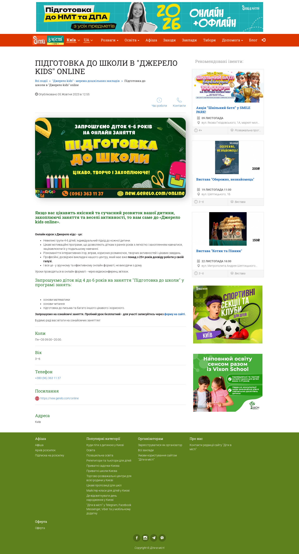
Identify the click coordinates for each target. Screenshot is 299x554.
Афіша (151, 40)
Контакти (179, 102)
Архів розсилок (45, 450)
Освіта (132, 40)
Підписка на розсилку (49, 455)
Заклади (189, 40)
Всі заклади (146, 450)
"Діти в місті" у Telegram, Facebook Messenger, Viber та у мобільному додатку (108, 509)
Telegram (153, 538)
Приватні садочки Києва (102, 465)
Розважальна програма (246, 130)
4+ (198, 131)
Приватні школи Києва (101, 471)
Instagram (145, 538)
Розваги (109, 40)
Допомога (232, 40)
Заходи (169, 40)
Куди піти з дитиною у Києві (105, 445)
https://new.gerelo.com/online (59, 398)
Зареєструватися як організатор (160, 445)
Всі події (41, 81)
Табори (209, 40)
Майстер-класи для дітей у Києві (108, 490)
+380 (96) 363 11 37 (48, 378)
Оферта (40, 528)
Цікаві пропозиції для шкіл (104, 485)
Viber (162, 538)
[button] (73, 40)
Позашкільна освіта (99, 455)
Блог (253, 40)
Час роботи (159, 102)
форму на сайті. (175, 314)
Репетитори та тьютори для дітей (108, 460)
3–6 (199, 202)
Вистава (237, 202)
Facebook (137, 538)
